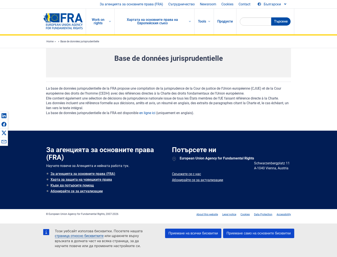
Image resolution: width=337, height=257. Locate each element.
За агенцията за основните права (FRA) (131, 4)
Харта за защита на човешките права (81, 179)
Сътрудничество (181, 4)
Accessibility (284, 214)
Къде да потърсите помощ (72, 185)
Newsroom (208, 4)
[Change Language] (272, 4)
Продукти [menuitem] (225, 21)
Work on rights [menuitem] (98, 21)
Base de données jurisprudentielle (79, 41)
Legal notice (229, 214)
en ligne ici (147, 113)
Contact (244, 4)
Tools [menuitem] (202, 21)
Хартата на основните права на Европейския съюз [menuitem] (152, 21)
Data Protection (263, 214)
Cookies (227, 4)
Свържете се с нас (186, 174)
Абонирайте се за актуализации (77, 191)
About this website (207, 214)
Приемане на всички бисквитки (193, 233)
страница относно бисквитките (79, 236)
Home (50, 41)
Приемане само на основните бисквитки (259, 233)
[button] (4, 115)
